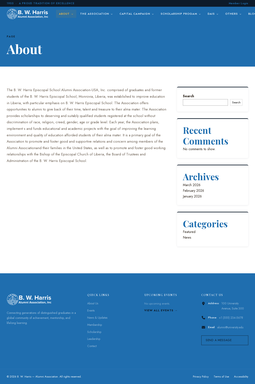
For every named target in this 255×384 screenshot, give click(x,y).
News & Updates (97, 318)
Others (233, 14)
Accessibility (241, 377)
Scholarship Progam (181, 14)
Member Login (238, 3)
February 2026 (193, 190)
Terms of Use (221, 377)
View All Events (158, 310)
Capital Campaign (137, 14)
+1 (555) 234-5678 (231, 318)
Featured (189, 231)
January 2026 (192, 196)
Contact (92, 346)
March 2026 (191, 185)
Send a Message (219, 340)
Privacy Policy (201, 377)
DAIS (213, 14)
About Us (92, 303)
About (66, 14)
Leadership (93, 339)
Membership (94, 325)
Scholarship (94, 332)
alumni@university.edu (230, 327)
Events (91, 310)
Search (188, 96)
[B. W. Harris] (28, 13)
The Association (96, 14)
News (187, 237)
